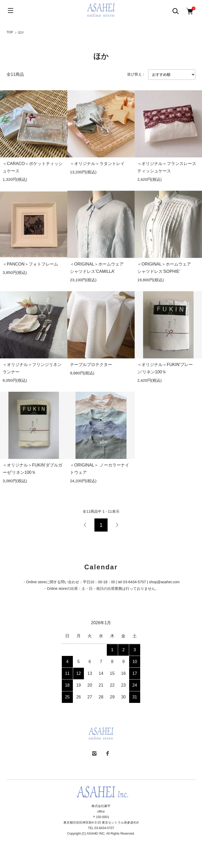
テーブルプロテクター (91, 364)
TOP (10, 32)
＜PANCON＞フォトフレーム (30, 264)
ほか (21, 32)
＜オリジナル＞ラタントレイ (97, 163)
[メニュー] (10, 10)
